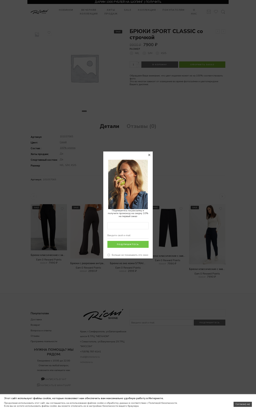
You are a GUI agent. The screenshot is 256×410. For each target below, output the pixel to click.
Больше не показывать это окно (130, 255)
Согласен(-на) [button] (243, 404)
